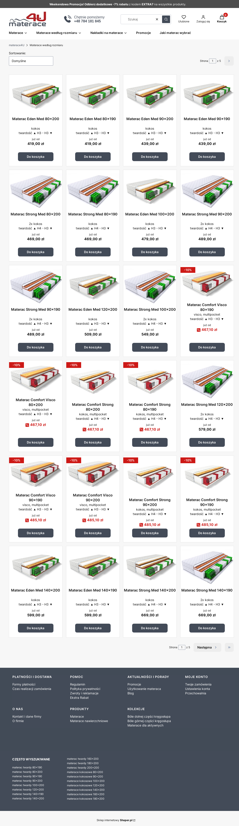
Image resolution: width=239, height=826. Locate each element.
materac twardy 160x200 (83, 758)
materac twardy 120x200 (28, 789)
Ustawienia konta (197, 689)
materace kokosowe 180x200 (85, 798)
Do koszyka (35, 156)
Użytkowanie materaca (144, 689)
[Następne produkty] (207, 647)
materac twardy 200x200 (83, 767)
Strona (204, 60)
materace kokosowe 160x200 (85, 794)
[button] (166, 19)
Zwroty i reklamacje (84, 693)
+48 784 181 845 (87, 21)
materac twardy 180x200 (83, 763)
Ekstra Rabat (79, 697)
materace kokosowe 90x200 (85, 776)
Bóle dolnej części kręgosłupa (148, 716)
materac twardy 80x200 (27, 771)
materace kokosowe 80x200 (85, 772)
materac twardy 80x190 (27, 767)
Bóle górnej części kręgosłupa (149, 721)
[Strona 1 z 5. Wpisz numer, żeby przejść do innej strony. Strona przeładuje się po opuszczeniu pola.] (212, 61)
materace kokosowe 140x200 (86, 789)
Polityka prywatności (85, 689)
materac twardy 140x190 (28, 794)
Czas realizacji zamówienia (31, 689)
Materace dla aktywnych (145, 725)
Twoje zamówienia (198, 684)
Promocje (134, 684)
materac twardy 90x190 (27, 776)
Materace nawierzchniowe (89, 721)
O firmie (18, 721)
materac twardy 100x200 (28, 785)
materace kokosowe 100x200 (86, 781)
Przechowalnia (195, 693)
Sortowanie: (17, 53)
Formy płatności (23, 684)
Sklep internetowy (114, 820)
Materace (77, 716)
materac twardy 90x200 (27, 780)
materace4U (16, 45)
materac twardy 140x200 (28, 798)
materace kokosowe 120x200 (85, 785)
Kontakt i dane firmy (26, 716)
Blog (130, 693)
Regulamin (77, 684)
